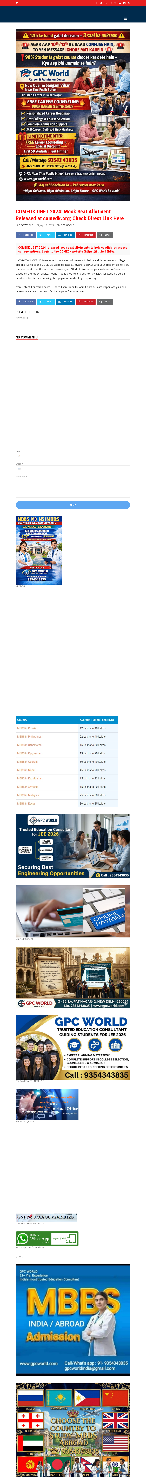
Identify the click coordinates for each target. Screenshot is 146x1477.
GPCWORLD (68, 225)
